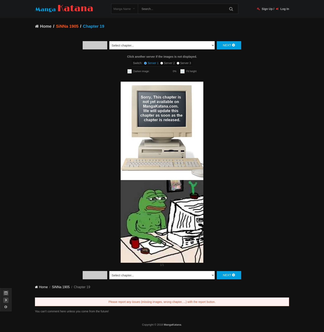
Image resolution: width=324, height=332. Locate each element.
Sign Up (265, 9)
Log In (282, 9)
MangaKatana (172, 324)
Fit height (191, 71)
